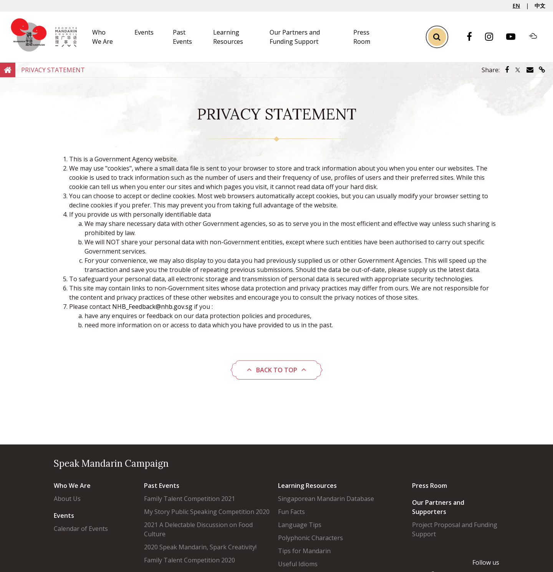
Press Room (429, 485)
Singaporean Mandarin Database (326, 498)
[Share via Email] (530, 70)
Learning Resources (307, 485)
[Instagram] (493, 37)
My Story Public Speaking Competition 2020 (207, 511)
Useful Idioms (298, 564)
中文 (540, 5)
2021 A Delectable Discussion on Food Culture (198, 529)
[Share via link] (542, 70)
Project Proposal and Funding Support (454, 529)
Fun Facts (291, 511)
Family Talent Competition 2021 (189, 498)
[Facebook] (473, 37)
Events (144, 32)
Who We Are (72, 485)
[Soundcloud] (536, 37)
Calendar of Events (81, 528)
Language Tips (299, 525)
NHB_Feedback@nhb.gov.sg (152, 306)
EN (516, 5)
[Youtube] (514, 37)
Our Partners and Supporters (438, 507)
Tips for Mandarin (304, 551)
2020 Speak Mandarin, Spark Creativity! (200, 547)
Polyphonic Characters (310, 538)
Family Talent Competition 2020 (189, 560)
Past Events (161, 485)
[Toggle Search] (436, 36)
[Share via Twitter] (517, 70)
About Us (67, 498)
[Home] (7, 69)
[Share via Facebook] (507, 70)
